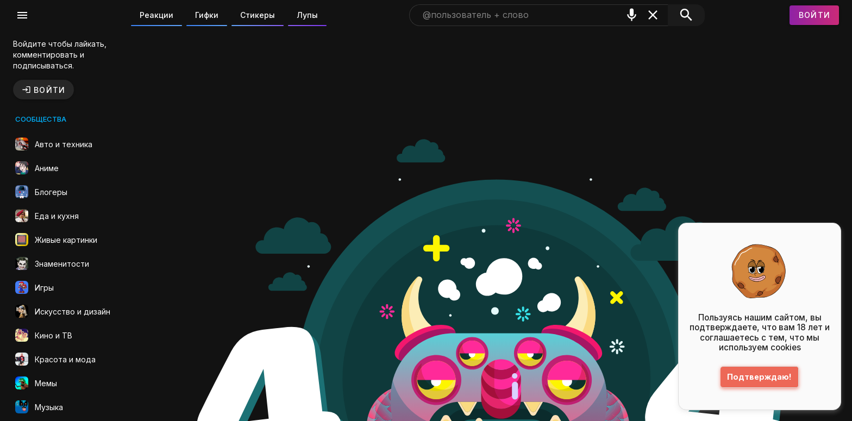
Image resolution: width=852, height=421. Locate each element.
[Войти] (815, 15)
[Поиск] (686, 15)
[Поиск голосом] (631, 15)
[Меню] (22, 15)
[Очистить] (652, 15)
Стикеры (257, 15)
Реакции (156, 15)
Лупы (307, 15)
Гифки (206, 15)
